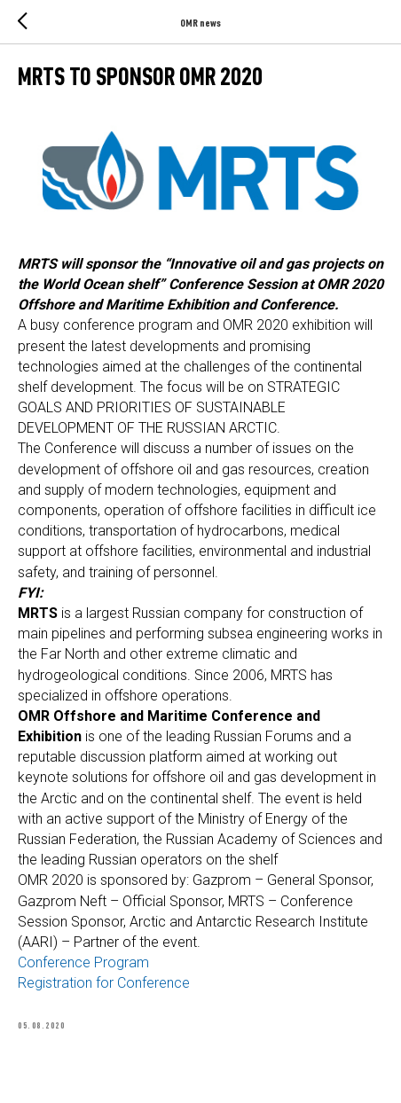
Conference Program (83, 962)
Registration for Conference (104, 982)
